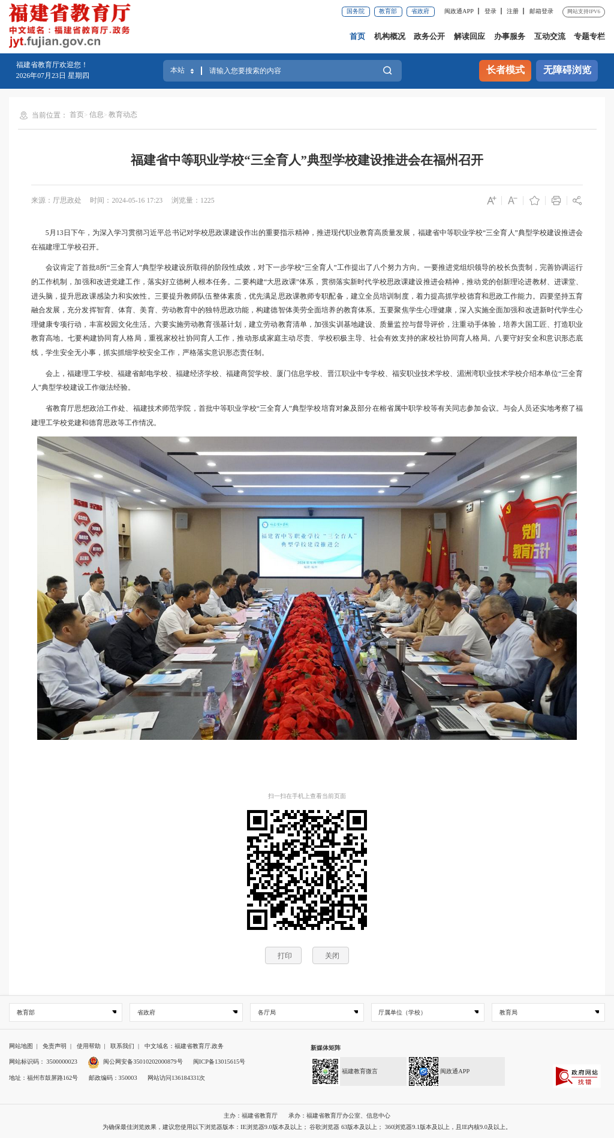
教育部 (388, 11)
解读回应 (469, 36)
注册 (513, 11)
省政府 (420, 11)
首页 (357, 36)
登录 (490, 11)
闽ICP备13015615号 (219, 1061)
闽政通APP (459, 11)
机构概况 (389, 36)
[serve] (73, 27)
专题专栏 (589, 36)
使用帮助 (89, 1046)
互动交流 (549, 36)
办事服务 (509, 36)
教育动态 (123, 114)
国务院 (356, 11)
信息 (96, 114)
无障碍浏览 (567, 70)
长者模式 (505, 70)
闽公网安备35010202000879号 (135, 1061)
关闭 (332, 956)
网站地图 (21, 1046)
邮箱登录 (541, 11)
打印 (285, 956)
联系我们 (122, 1046)
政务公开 (429, 36)
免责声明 (55, 1046)
